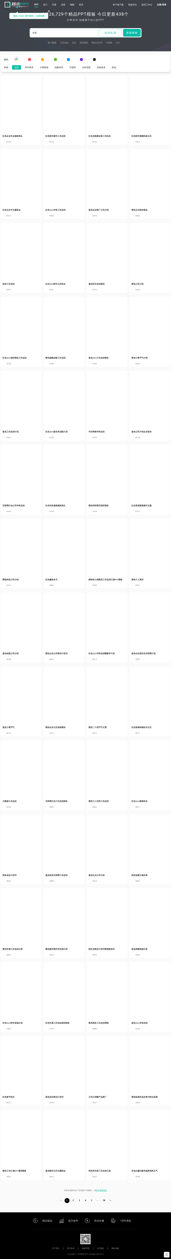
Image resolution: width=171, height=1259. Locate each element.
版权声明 (85, 1248)
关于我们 (55, 1248)
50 (104, 1200)
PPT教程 (100, 1248)
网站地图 (115, 1248)
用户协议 (70, 1248)
